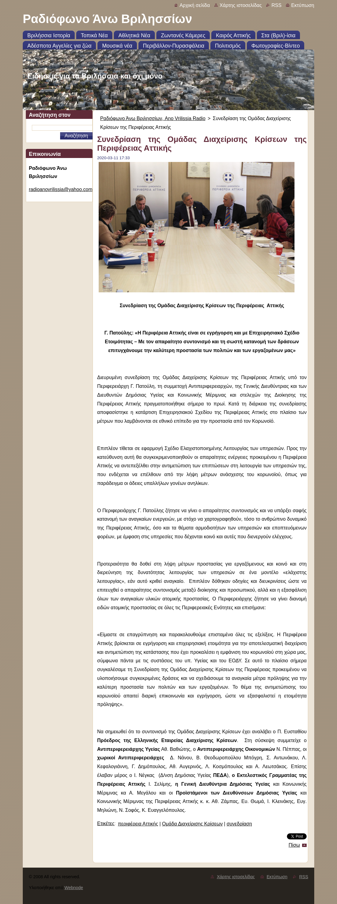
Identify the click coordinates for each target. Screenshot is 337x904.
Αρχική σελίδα (194, 5)
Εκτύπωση (302, 5)
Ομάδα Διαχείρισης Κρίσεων (192, 823)
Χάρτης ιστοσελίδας (241, 5)
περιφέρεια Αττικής (138, 823)
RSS (276, 5)
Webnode (73, 887)
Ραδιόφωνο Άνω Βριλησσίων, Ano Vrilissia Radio (153, 118)
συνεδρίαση (239, 823)
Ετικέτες (105, 823)
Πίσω (294, 845)
